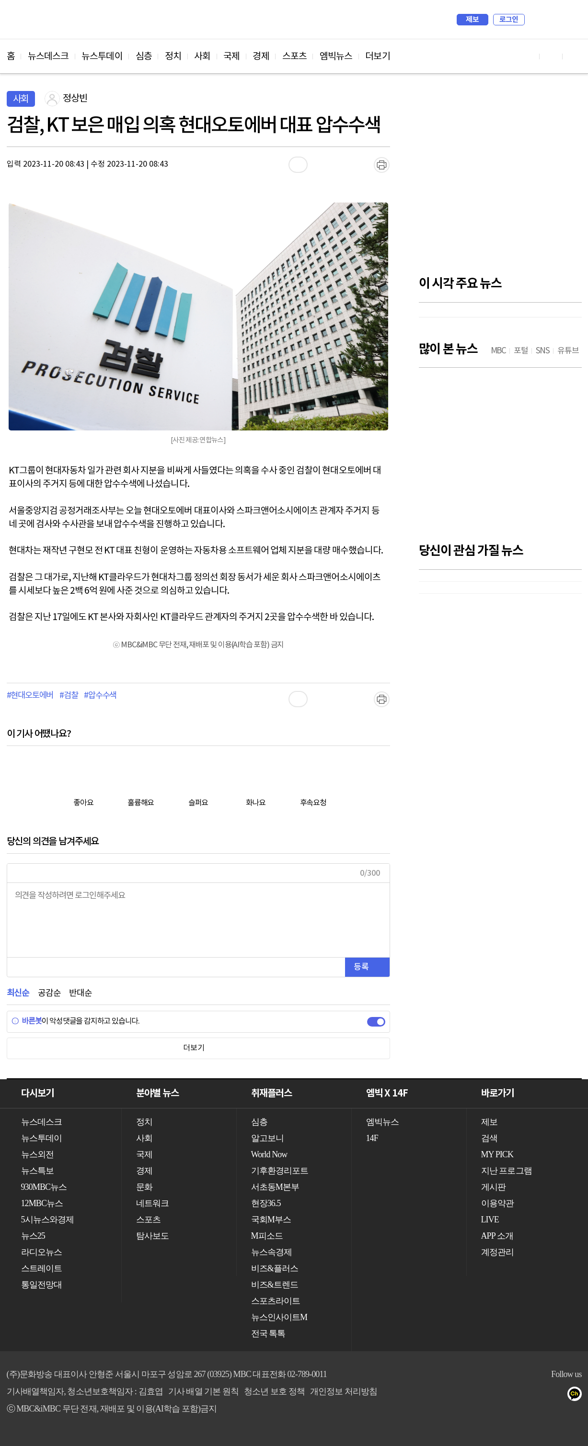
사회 (202, 56)
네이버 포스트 (558, 1395)
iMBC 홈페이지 (571, 20)
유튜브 (481, 1395)
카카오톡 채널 (577, 1395)
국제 (231, 56)
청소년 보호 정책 (274, 1391)
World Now (269, 1154)
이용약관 (497, 1203)
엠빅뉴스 (336, 56)
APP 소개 (497, 1236)
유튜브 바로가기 (528, 56)
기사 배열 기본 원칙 (203, 1391)
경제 (261, 56)
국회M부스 (271, 1219)
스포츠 (294, 56)
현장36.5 (266, 1203)
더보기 (377, 56)
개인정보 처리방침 (343, 1391)
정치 (173, 56)
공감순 (49, 993)
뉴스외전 (37, 1154)
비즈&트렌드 (275, 1284)
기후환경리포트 (280, 1170)
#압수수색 (100, 695)
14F (372, 1138)
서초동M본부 (275, 1187)
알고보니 (267, 1138)
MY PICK (550, 19)
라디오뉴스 (41, 1252)
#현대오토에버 (30, 695)
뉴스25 (33, 1236)
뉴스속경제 (271, 1252)
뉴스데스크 (48, 56)
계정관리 (497, 1252)
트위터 (520, 1395)
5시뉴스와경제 (47, 1219)
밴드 (539, 1395)
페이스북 (500, 1395)
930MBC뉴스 (44, 1187)
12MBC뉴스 (42, 1203)
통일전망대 (41, 1284)
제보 (472, 19)
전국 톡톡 (268, 1333)
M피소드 (267, 1236)
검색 (536, 19)
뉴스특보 (37, 1170)
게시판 (493, 1187)
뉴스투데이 (102, 56)
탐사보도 (152, 1236)
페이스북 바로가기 (551, 56)
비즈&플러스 (275, 1268)
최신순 (18, 993)
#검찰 (68, 695)
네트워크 (152, 1203)
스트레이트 (41, 1268)
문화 (144, 1187)
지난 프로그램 (506, 1170)
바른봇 (27, 1021)
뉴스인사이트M (279, 1317)
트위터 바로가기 (574, 56)
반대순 (80, 993)
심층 (144, 56)
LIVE (490, 1219)
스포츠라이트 (275, 1301)
